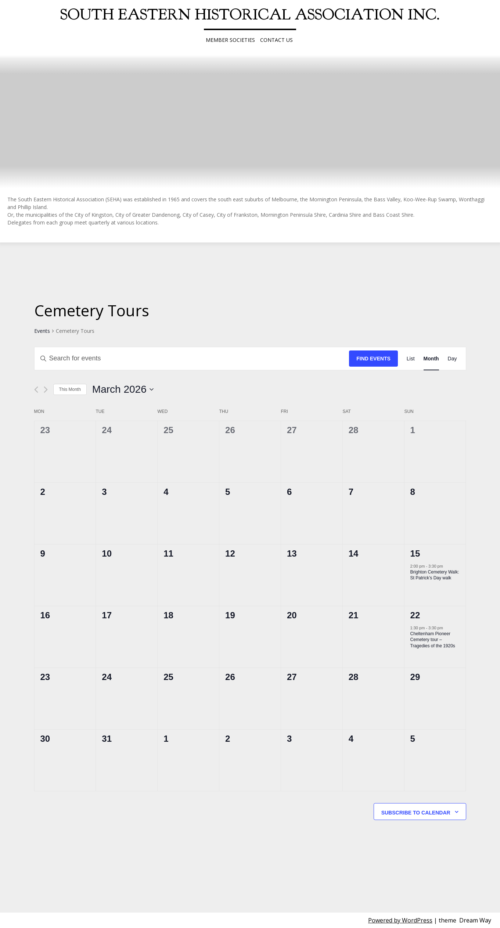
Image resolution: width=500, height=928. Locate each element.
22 (415, 615)
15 (415, 553)
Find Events (373, 359)
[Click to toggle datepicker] (123, 389)
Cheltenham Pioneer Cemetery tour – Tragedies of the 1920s (432, 639)
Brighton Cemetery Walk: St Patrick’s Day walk (434, 575)
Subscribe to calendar (415, 813)
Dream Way (475, 920)
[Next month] (46, 389)
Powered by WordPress (400, 920)
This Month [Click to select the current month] (70, 389)
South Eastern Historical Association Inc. (250, 14)
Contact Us (276, 39)
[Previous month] (36, 389)
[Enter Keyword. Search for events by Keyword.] (192, 358)
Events (42, 330)
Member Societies (230, 39)
